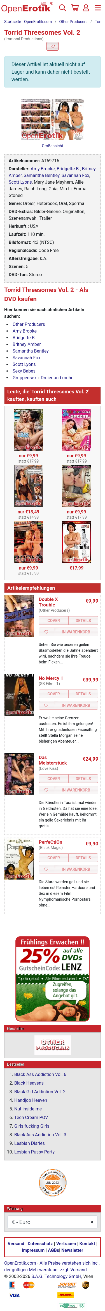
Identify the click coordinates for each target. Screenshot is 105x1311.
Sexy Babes (24, 371)
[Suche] (62, 10)
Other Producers (73, 21)
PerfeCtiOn (50, 842)
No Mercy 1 (51, 678)
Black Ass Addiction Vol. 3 (40, 1134)
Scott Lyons (20, 182)
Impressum (33, 1250)
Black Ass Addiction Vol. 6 (40, 1074)
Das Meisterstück (53, 760)
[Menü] (98, 10)
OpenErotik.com (20, 1263)
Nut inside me (28, 1109)
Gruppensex (24, 377)
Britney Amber (27, 344)
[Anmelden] (86, 10)
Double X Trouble (48, 602)
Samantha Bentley (42, 175)
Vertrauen (66, 1243)
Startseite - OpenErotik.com (28, 21)
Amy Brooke (43, 168)
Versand (16, 1243)
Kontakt (87, 1243)
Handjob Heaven (30, 1100)
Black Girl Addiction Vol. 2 (40, 1091)
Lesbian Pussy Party (34, 1152)
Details (83, 620)
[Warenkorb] (74, 10)
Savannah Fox (75, 175)
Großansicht (52, 146)
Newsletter (72, 1250)
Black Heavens (29, 1083)
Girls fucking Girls (31, 1126)
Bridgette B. (68, 168)
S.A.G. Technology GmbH (56, 1276)
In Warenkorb (76, 632)
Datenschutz (40, 1243)
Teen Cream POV (31, 1117)
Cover (53, 620)
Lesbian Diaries (29, 1143)
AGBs (53, 1250)
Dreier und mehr (57, 377)
